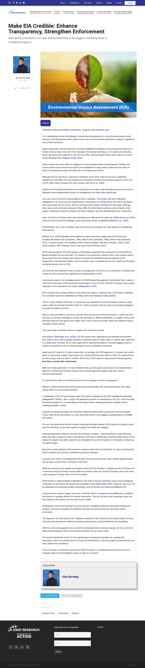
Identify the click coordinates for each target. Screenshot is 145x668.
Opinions (75, 613)
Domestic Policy (48, 613)
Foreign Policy (68, 12)
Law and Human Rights (123, 12)
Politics (57, 12)
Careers (99, 3)
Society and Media (104, 12)
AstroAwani (76, 130)
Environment (63, 613)
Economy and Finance (85, 12)
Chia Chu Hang (70, 576)
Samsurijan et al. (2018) (65, 337)
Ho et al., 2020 (97, 183)
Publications (74, 3)
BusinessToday (61, 130)
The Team (88, 3)
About (62, 3)
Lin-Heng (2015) (104, 202)
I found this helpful (50, 596)
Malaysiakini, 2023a (52, 399)
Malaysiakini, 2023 (87, 286)
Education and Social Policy (40, 12)
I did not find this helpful (72, 596)
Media (109, 3)
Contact (119, 3)
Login (130, 3)
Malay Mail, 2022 (104, 484)
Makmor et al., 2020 (119, 220)
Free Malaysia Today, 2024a (102, 296)
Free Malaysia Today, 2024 (69, 158)
